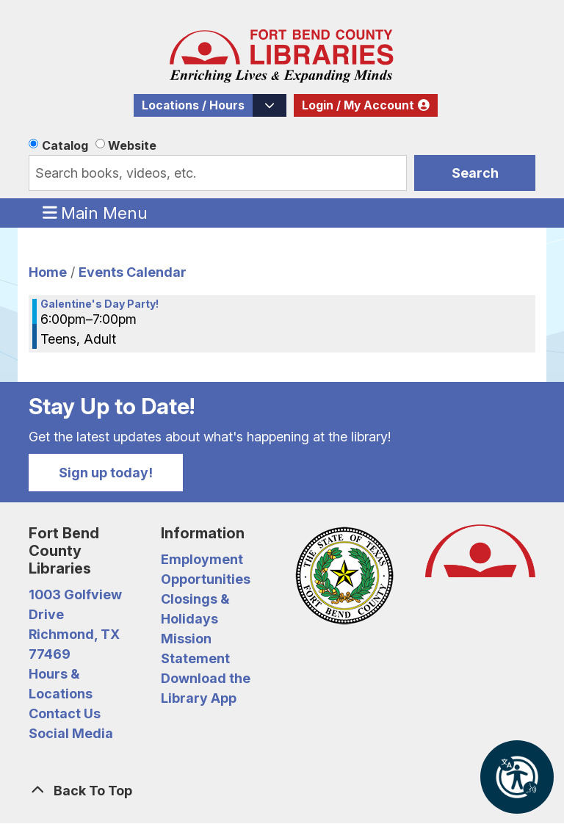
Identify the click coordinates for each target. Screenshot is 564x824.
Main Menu (95, 212)
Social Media (71, 733)
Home (48, 272)
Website (132, 145)
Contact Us (65, 713)
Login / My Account (358, 105)
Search (475, 173)
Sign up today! (106, 472)
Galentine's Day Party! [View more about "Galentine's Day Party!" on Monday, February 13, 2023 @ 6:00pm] (99, 304)
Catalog (65, 145)
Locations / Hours (193, 105)
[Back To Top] (282, 790)
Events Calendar (133, 272)
